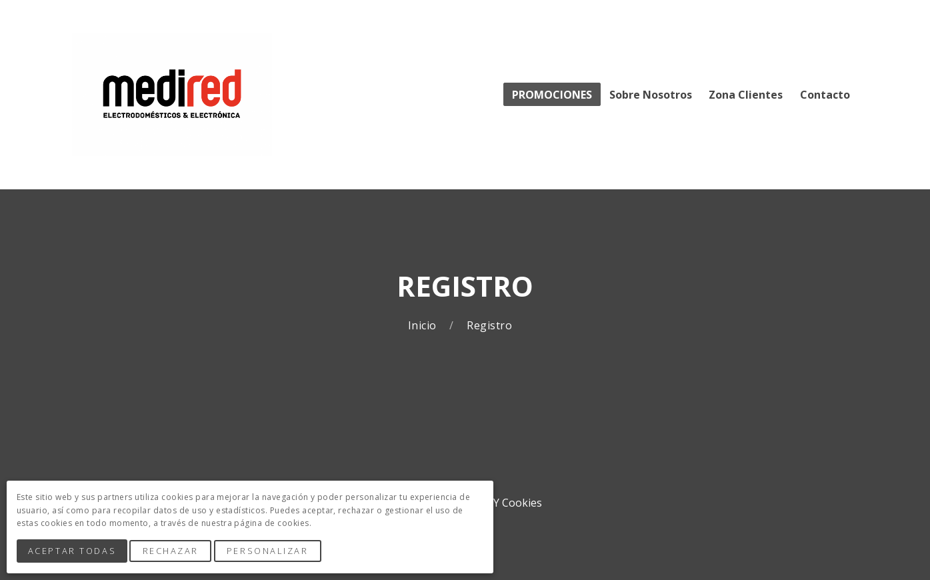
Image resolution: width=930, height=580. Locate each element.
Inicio (423, 325)
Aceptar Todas (73, 552)
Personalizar (271, 552)
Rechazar (173, 552)
